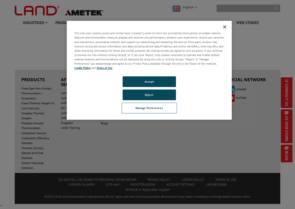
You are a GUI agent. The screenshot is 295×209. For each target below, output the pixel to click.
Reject (149, 95)
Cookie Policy (82, 68)
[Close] (224, 26)
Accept (149, 81)
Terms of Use (104, 68)
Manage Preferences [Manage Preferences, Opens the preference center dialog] (149, 108)
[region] (149, 70)
